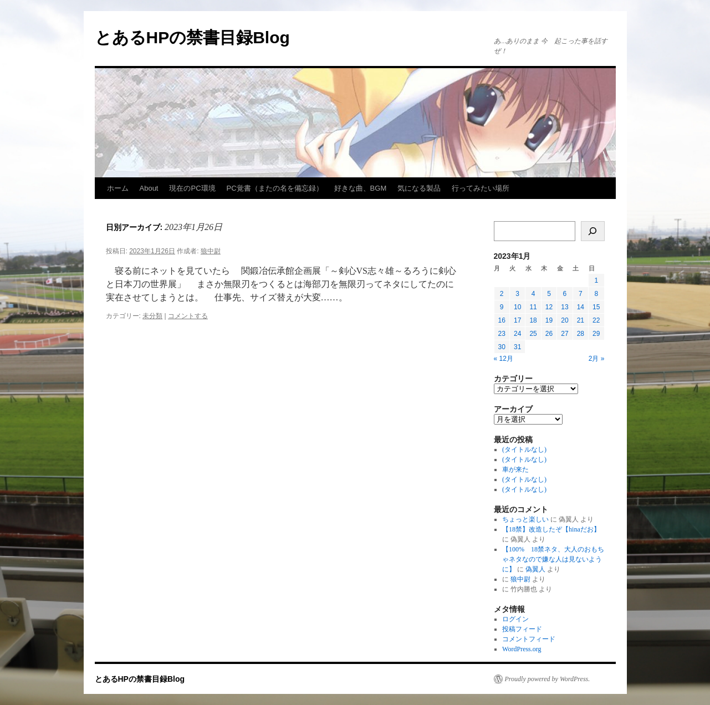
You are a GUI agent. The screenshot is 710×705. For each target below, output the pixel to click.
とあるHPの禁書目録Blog (192, 37)
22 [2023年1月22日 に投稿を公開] (596, 320)
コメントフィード (528, 639)
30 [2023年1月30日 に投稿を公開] (501, 347)
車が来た (515, 469)
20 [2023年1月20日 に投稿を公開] (564, 320)
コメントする (188, 316)
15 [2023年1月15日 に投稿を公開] (596, 307)
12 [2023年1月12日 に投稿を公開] (549, 307)
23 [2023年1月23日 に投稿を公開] (501, 334)
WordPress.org (521, 649)
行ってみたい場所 (480, 188)
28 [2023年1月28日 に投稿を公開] (580, 334)
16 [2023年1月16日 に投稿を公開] (501, 320)
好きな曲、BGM (360, 188)
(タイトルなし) (524, 449)
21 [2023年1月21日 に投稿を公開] (580, 320)
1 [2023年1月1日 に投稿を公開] (596, 280)
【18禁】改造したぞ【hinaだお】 (551, 529)
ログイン (515, 619)
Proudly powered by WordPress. (547, 679)
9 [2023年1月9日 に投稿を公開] (502, 307)
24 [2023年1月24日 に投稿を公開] (517, 334)
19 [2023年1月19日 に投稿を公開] (549, 320)
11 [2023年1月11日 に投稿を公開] (533, 307)
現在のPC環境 (192, 188)
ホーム (118, 188)
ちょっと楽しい (525, 519)
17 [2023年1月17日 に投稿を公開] (517, 320)
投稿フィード (522, 629)
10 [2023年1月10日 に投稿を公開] (517, 307)
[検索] (593, 231)
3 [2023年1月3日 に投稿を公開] (517, 294)
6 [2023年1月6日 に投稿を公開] (565, 294)
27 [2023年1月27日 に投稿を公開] (564, 334)
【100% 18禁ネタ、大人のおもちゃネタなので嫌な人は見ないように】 (553, 559)
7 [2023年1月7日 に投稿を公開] (581, 294)
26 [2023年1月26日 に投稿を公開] (549, 334)
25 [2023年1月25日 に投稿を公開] (533, 334)
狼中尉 (211, 251)
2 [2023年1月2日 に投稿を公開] (502, 294)
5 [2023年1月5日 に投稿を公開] (549, 294)
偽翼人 (535, 569)
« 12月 (503, 358)
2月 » (597, 358)
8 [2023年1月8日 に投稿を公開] (596, 294)
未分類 (152, 316)
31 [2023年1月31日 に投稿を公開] (517, 347)
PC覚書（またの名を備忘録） (275, 188)
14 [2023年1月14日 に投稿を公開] (580, 307)
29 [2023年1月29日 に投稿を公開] (596, 334)
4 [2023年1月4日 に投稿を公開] (533, 294)
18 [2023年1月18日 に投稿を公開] (533, 320)
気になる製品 (419, 188)
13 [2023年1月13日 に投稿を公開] (564, 307)
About (149, 188)
